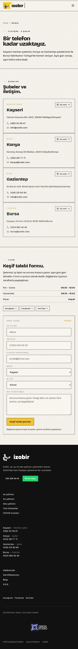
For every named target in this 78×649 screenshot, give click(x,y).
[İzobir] (16, 457)
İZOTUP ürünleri (11, 513)
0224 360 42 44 (11, 556)
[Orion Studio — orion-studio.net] (39, 627)
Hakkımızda (9, 570)
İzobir (6, 23)
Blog (5, 580)
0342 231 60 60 (17, 195)
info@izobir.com (17, 129)
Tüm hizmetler (10, 508)
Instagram (11, 308)
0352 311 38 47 (16, 124)
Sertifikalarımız (11, 575)
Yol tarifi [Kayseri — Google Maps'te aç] (63, 106)
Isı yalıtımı (8, 494)
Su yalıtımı (8, 499)
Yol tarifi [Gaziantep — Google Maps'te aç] (63, 177)
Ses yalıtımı (9, 504)
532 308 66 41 (12, 478)
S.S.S (5, 584)
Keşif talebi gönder (18, 421)
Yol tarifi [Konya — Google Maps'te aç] (63, 141)
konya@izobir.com (18, 164)
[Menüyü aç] (73, 5)
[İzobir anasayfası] (19, 5)
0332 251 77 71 (16, 160)
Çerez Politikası (33, 642)
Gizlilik (45, 642)
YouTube (43, 308)
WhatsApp (30, 478)
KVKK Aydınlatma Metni (13, 642)
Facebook (27, 308)
